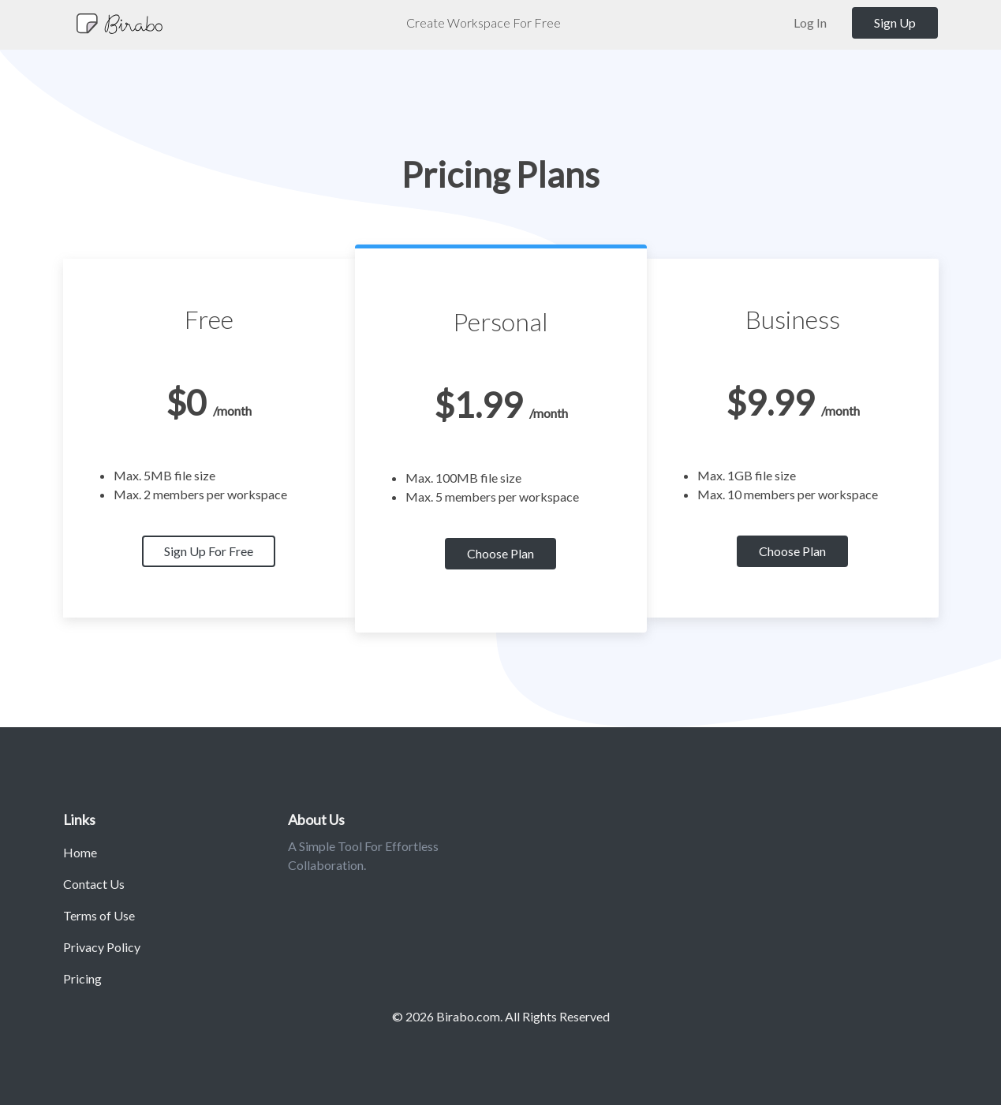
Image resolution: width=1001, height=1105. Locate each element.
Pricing (82, 978)
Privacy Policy (101, 946)
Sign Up (895, 22)
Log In (810, 22)
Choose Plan (500, 553)
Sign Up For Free (208, 550)
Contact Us (94, 883)
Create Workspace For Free (483, 22)
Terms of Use (99, 915)
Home (80, 852)
